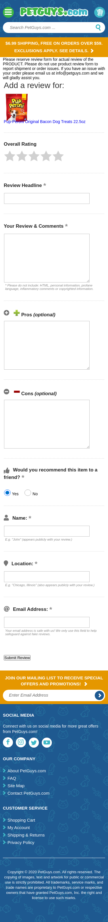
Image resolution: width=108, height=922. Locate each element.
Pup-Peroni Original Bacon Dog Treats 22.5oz (45, 121)
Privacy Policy (20, 842)
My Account (18, 827)
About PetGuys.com (26, 770)
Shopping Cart (21, 820)
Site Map (15, 785)
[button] (10, 156)
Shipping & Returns (26, 835)
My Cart (99, 12)
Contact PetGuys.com (28, 793)
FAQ (11, 778)
